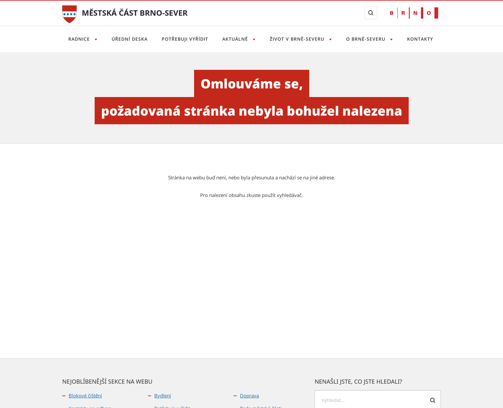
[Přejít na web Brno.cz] (414, 13)
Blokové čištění (85, 395)
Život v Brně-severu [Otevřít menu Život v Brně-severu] (299, 39)
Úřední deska (127, 39)
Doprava (249, 395)
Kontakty (424, 39)
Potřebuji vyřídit (183, 39)
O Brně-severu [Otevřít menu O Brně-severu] (368, 39)
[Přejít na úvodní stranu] (69, 14)
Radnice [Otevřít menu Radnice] (76, 39)
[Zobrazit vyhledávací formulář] (370, 12)
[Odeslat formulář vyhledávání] (432, 400)
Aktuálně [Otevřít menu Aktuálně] (236, 39)
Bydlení (162, 395)
